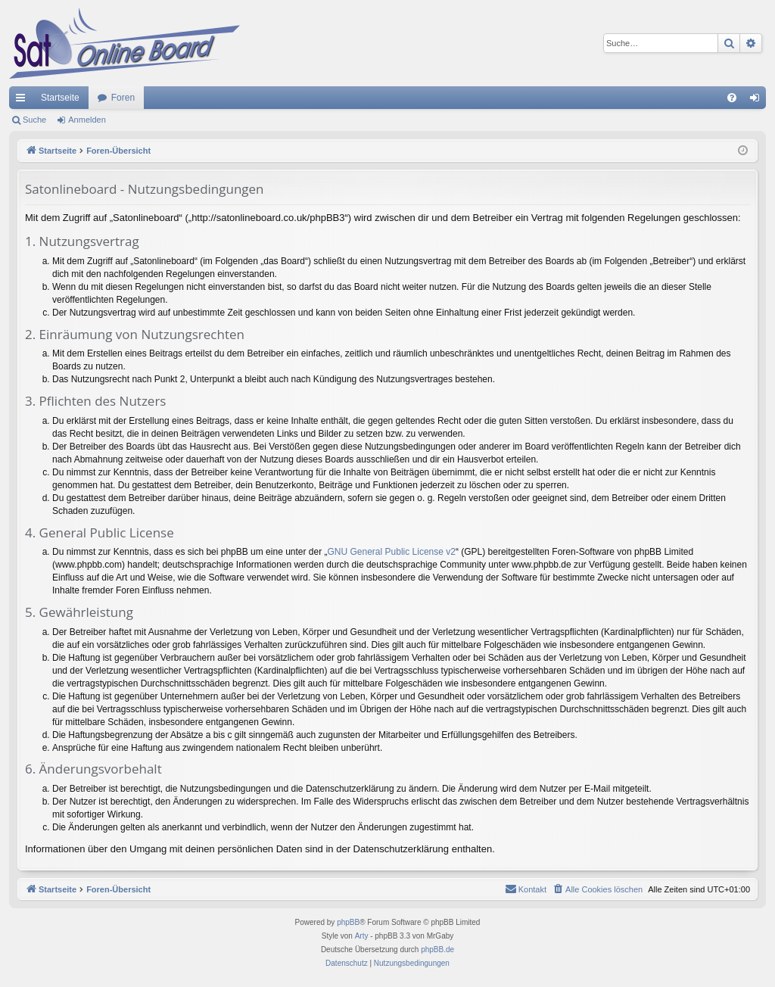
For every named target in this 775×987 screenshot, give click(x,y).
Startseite (60, 97)
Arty (362, 936)
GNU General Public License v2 (392, 551)
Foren (123, 97)
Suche (34, 119)
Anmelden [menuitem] (758, 100)
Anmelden (87, 119)
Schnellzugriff (23, 100)
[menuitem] (732, 97)
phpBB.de (437, 949)
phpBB (348, 922)
